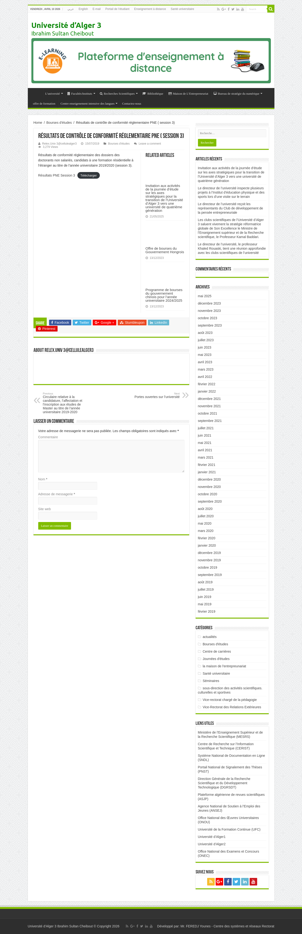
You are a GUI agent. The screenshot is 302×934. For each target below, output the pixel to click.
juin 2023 (204, 347)
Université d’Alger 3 (66, 25)
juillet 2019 (206, 589)
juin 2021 (204, 435)
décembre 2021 (209, 399)
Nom (42, 479)
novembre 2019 (209, 560)
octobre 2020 (207, 494)
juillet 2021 (206, 428)
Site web (44, 509)
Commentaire (48, 437)
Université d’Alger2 (212, 844)
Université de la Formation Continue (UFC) (229, 829)
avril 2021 (205, 450)
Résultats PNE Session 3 (56, 175)
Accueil (36, 93)
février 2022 (206, 384)
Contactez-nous (131, 103)
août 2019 (205, 582)
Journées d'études (216, 659)
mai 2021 (205, 443)
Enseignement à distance (150, 9)
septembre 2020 (210, 501)
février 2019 (206, 611)
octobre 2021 (207, 413)
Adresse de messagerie (56, 494)
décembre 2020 (209, 479)
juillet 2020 (206, 516)
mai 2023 (205, 355)
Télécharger (88, 175)
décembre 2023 (209, 303)
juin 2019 (204, 597)
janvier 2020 (207, 545)
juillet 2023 (206, 340)
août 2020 (205, 509)
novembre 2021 (209, 406)
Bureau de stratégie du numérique (236, 93)
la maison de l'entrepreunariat (224, 666)
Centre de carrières (217, 651)
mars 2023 (206, 369)
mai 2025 (205, 296)
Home (38, 122)
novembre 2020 (209, 487)
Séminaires (211, 681)
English (83, 9)
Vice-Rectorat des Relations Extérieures (232, 707)
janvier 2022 (207, 391)
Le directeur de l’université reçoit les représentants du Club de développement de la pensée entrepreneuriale (230, 208)
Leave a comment (150, 143)
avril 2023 (205, 362)
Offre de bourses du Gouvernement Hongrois (165, 250)
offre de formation (44, 103)
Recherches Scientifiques (117, 93)
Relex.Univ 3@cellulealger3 (59, 143)
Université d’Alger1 (212, 837)
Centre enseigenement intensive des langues (88, 103)
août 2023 (205, 333)
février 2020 (206, 538)
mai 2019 (205, 604)
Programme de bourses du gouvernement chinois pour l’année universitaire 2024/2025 (164, 295)
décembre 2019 (209, 553)
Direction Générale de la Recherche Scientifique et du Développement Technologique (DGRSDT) (224, 783)
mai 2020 (205, 523)
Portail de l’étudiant (117, 9)
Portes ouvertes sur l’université (155, 395)
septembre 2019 (210, 575)
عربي (70, 9)
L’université (52, 93)
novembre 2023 (209, 311)
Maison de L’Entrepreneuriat (188, 93)
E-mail (97, 9)
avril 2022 (205, 377)
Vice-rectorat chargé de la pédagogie (230, 700)
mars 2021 (206, 457)
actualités (210, 637)
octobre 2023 (207, 318)
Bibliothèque (152, 93)
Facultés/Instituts (79, 93)
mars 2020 (206, 531)
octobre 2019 (207, 567)
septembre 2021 (210, 421)
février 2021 (206, 465)
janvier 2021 (207, 472)
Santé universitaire (182, 9)
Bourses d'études (59, 122)
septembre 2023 (210, 325)
